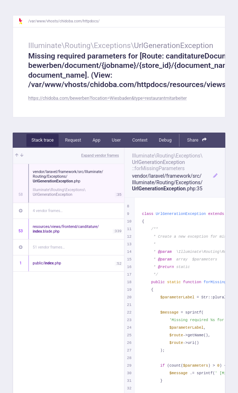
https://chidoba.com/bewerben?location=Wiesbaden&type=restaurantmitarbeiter (107, 98)
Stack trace (42, 140)
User (116, 140)
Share (197, 140)
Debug (165, 140)
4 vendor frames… (48, 210)
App (97, 140)
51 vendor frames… (49, 247)
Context (139, 140)
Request (73, 140)
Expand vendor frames (100, 155)
